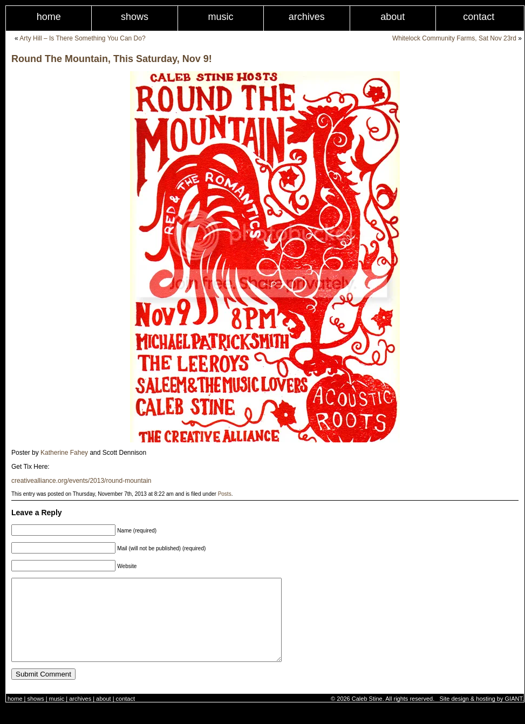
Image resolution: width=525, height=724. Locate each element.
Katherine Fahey (64, 452)
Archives (307, 16)
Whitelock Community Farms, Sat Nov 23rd (454, 38)
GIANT (513, 715)
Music (220, 16)
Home (49, 16)
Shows (134, 16)
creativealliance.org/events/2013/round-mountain (81, 480)
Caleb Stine (367, 715)
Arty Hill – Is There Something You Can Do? (82, 38)
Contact (125, 715)
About (392, 16)
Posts (224, 494)
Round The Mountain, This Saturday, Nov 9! (111, 58)
